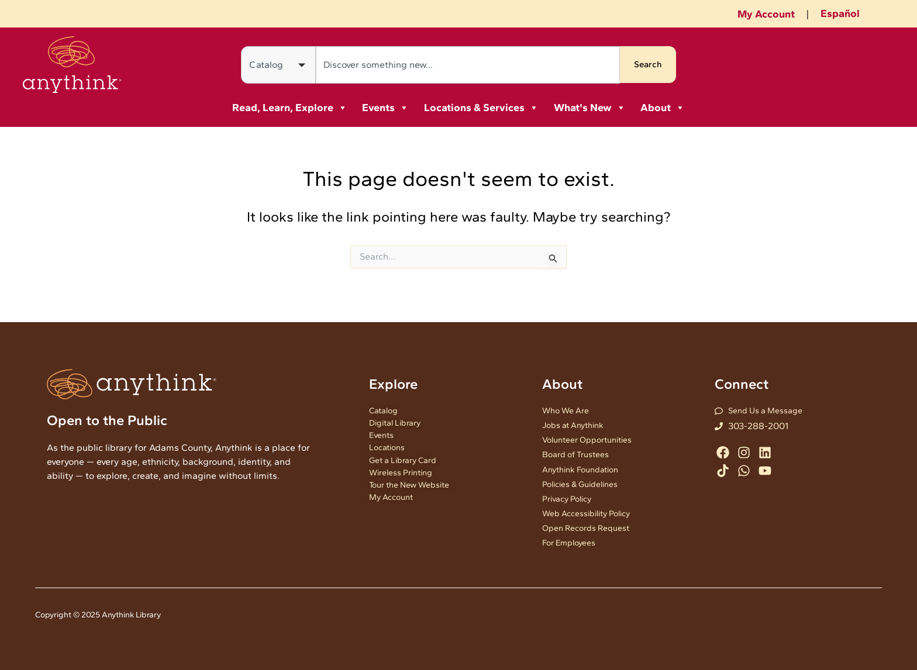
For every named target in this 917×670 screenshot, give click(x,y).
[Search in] (278, 65)
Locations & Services (481, 107)
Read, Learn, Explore (289, 107)
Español (840, 13)
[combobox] (467, 65)
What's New (590, 107)
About (662, 107)
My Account (766, 14)
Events (385, 107)
